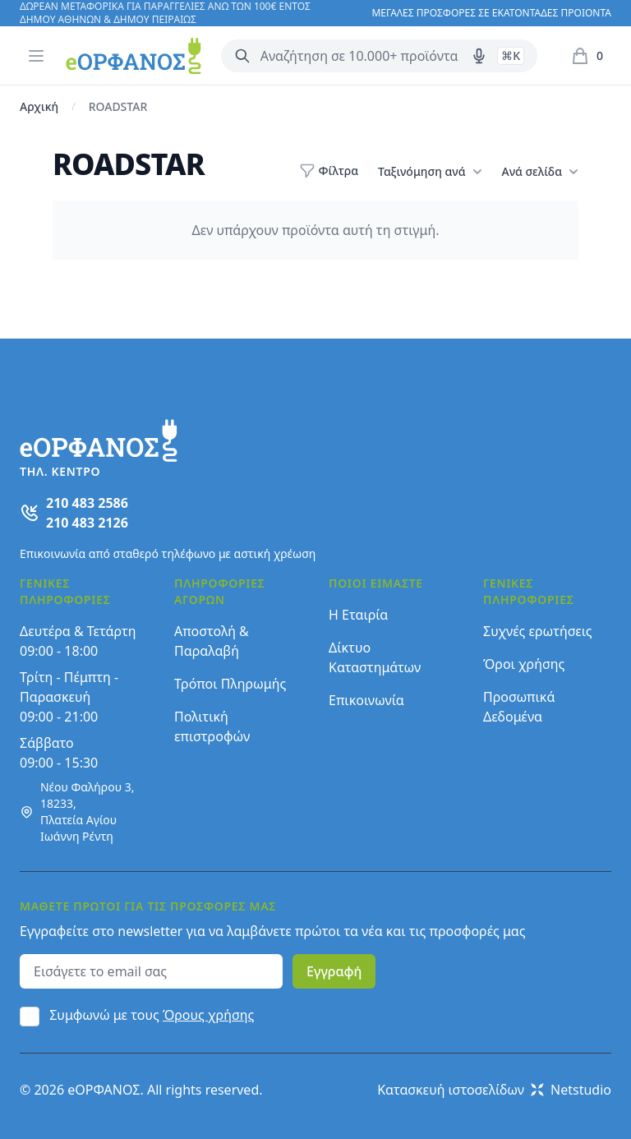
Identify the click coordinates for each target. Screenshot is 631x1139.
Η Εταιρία (358, 615)
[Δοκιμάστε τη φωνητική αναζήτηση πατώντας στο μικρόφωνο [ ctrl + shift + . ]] (479, 56)
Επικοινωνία (366, 700)
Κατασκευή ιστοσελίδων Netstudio (494, 1090)
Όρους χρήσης (208, 1015)
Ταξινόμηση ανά (429, 172)
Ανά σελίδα (540, 172)
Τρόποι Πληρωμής (230, 684)
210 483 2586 (87, 503)
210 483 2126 (87, 523)
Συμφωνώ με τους (151, 1015)
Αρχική (39, 106)
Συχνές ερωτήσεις (537, 631)
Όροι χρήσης (523, 664)
